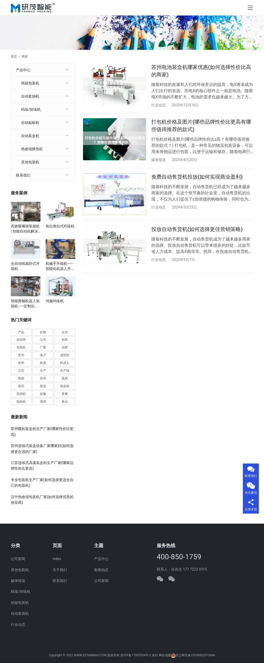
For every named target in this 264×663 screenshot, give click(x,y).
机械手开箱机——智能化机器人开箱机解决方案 (60, 266)
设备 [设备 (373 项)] (43, 394)
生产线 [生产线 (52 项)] (64, 370)
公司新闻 (18, 559)
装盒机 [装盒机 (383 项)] (64, 386)
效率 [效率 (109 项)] (21, 363)
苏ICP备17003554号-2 (135, 655)
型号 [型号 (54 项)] (21, 355)
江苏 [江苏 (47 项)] (21, 370)
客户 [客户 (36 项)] (43, 355)
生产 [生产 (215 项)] (43, 370)
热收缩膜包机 (32, 149)
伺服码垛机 (55, 301)
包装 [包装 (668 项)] (65, 339)
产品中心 (23, 70)
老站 (155, 655)
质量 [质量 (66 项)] (65, 394)
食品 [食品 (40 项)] (65, 401)
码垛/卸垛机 (31, 109)
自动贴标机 (30, 123)
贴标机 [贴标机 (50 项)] (21, 401)
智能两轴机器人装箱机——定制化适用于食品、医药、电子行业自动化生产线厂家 (25, 304)
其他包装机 (30, 162)
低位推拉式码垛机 (60, 226)
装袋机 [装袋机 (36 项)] (21, 394)
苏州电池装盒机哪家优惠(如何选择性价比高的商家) (201, 71)
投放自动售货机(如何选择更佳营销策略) (197, 230)
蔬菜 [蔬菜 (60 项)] (65, 378)
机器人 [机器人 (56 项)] (64, 363)
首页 (14, 56)
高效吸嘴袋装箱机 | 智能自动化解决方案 (25, 229)
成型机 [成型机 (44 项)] (64, 355)
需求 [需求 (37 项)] (43, 401)
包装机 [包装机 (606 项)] (21, 347)
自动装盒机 (30, 136)
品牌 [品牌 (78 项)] (65, 347)
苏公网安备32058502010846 (195, 655)
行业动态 (158, 105)
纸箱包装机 (30, 83)
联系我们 (23, 175)
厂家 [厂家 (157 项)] (43, 347)
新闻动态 (101, 570)
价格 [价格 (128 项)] (43, 332)
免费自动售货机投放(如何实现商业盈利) (197, 177)
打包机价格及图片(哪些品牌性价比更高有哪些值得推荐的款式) (201, 126)
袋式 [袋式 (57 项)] (21, 386)
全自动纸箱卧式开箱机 (25, 266)
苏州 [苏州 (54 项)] (43, 378)
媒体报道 (158, 160)
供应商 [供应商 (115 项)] (21, 339)
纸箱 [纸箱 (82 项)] (21, 378)
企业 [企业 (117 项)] (65, 332)
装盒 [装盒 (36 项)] (43, 386)
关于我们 (60, 570)
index (57, 559)
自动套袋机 (30, 96)
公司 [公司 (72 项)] (43, 339)
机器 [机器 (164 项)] (43, 363)
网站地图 (165, 655)
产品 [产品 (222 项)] (21, 332)
